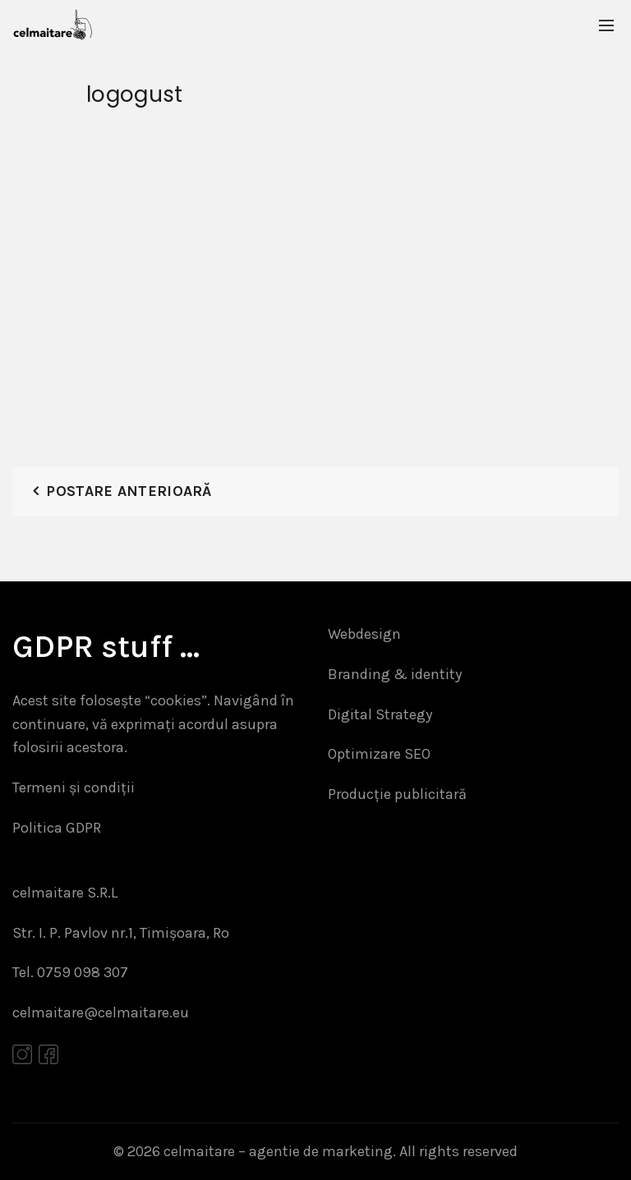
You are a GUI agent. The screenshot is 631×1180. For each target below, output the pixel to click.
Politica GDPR (56, 828)
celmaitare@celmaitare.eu (100, 1012)
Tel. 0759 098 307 (70, 972)
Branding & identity (395, 674)
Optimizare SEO (379, 754)
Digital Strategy (380, 714)
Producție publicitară (397, 794)
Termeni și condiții (73, 787)
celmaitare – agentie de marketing (278, 1151)
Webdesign (364, 634)
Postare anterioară (128, 491)
